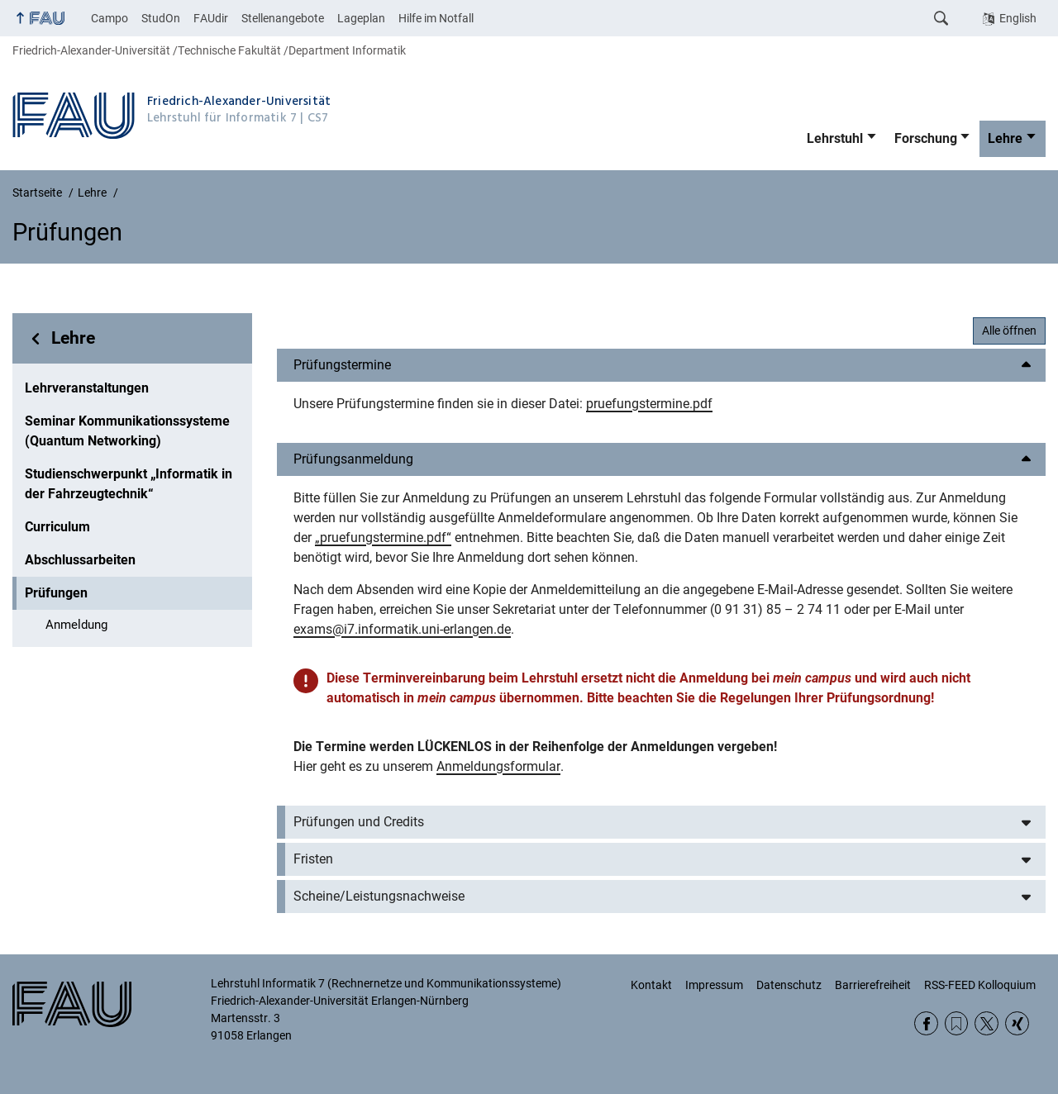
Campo (109, 18)
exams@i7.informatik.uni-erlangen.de (402, 629)
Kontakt (651, 985)
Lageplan (361, 18)
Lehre (1005, 138)
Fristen (313, 859)
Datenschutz (789, 985)
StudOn (160, 18)
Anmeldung (76, 624)
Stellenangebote (282, 18)
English (1018, 18)
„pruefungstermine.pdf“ (383, 537)
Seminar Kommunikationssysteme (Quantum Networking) (127, 431)
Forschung (925, 138)
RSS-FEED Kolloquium (980, 985)
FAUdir (210, 18)
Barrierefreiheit (873, 985)
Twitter (986, 1023)
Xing (1017, 1023)
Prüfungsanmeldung (353, 459)
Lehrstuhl (835, 138)
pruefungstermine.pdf (649, 403)
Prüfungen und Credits (358, 822)
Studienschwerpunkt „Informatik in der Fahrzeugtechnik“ (128, 484)
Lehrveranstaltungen (87, 388)
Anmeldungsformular (498, 766)
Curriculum (57, 527)
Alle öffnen (1009, 330)
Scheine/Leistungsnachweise (379, 896)
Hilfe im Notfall (436, 18)
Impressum (714, 985)
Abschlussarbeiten (80, 560)
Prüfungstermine (342, 365)
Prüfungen (56, 593)
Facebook (926, 1023)
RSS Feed (957, 1023)
